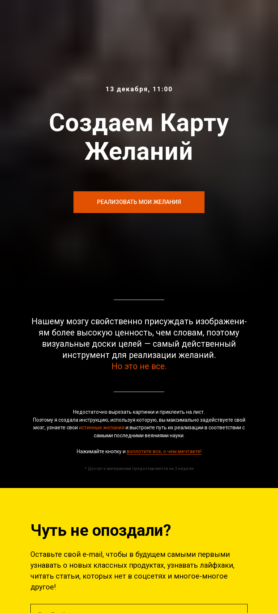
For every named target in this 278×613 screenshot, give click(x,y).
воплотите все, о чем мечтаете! (164, 451)
